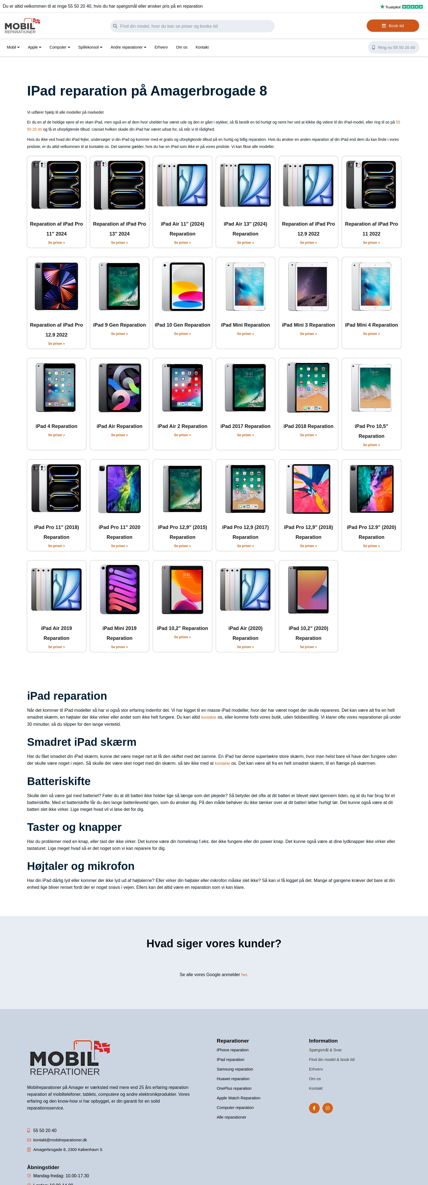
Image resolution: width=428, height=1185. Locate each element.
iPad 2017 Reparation (245, 426)
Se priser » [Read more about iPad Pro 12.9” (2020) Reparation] (371, 546)
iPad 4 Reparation (57, 426)
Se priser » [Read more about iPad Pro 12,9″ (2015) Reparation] (182, 546)
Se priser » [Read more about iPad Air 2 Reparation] (182, 435)
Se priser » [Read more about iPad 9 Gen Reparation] (119, 334)
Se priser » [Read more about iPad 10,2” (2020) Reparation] (308, 647)
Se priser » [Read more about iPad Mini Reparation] (245, 334)
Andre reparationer (128, 47)
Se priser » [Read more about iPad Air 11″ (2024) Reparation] (182, 243)
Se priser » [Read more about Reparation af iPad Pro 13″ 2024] (119, 243)
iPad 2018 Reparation (308, 426)
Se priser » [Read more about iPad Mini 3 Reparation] (308, 334)
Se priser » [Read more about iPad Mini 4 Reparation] (371, 334)
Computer (59, 47)
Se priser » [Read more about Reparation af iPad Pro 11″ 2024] (56, 243)
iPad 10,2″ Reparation (182, 628)
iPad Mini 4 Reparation (371, 325)
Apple (34, 47)
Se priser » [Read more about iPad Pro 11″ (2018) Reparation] (56, 546)
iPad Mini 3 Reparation (308, 325)
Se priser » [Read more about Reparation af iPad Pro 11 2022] (371, 243)
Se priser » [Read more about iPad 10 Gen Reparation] (182, 334)
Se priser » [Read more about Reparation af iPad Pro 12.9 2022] (308, 243)
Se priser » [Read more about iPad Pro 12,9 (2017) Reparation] (245, 546)
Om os (181, 47)
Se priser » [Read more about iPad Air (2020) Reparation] (245, 647)
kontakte (209, 717)
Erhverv (161, 47)
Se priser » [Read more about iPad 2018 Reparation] (308, 435)
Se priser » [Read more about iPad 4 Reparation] (56, 435)
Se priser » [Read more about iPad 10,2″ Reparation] (182, 637)
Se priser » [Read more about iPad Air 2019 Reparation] (56, 647)
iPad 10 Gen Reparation (182, 325)
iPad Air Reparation (119, 426)
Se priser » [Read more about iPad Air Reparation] (119, 435)
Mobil (13, 47)
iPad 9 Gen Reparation (119, 325)
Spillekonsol (90, 47)
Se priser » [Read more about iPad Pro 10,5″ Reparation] (371, 445)
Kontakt (202, 47)
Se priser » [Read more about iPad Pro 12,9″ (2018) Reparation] (308, 546)
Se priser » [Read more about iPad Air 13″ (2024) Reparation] (245, 243)
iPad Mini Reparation (245, 325)
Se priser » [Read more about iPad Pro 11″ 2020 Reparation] (119, 546)
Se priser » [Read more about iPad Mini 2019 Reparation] (119, 647)
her (244, 974)
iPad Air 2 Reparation (182, 426)
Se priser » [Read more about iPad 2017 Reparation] (245, 435)
